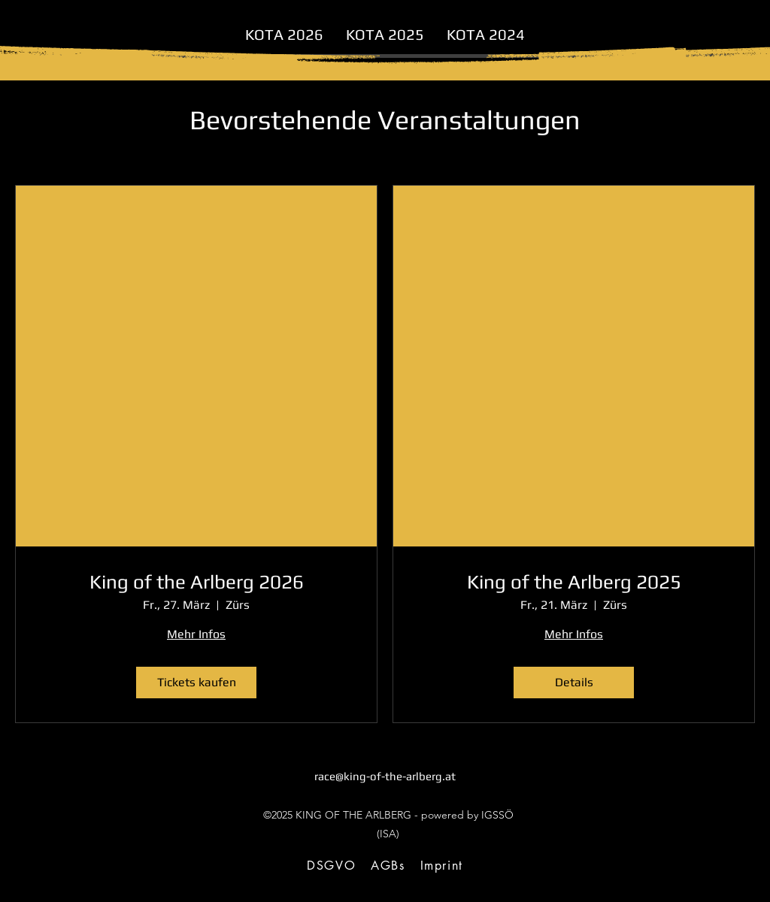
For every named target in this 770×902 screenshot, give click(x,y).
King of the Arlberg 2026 (196, 582)
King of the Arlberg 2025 (574, 582)
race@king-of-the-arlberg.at (385, 776)
